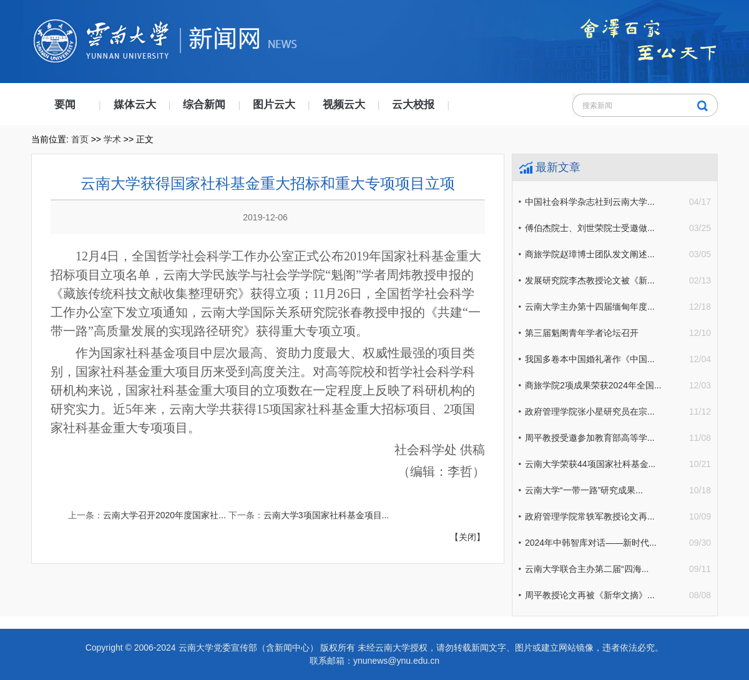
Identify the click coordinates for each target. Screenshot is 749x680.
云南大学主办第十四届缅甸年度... (590, 307)
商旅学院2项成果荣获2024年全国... (593, 385)
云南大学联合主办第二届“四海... (587, 569)
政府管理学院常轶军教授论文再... (590, 516)
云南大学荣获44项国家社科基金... (590, 464)
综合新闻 (204, 105)
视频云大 (344, 105)
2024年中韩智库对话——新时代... (591, 543)
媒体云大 (135, 105)
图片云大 (274, 105)
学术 (112, 139)
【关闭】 (467, 537)
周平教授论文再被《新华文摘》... (590, 595)
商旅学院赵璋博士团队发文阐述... (590, 254)
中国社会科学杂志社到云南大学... (590, 202)
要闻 (65, 105)
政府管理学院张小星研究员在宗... (590, 411)
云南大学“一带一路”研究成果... (584, 490)
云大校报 (413, 105)
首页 (80, 139)
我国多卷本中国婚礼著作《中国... (590, 359)
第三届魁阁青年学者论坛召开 (582, 333)
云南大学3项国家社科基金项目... (326, 515)
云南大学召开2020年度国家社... (164, 515)
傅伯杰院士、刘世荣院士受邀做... (590, 228)
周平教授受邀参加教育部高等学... (590, 438)
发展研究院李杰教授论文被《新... (590, 280)
